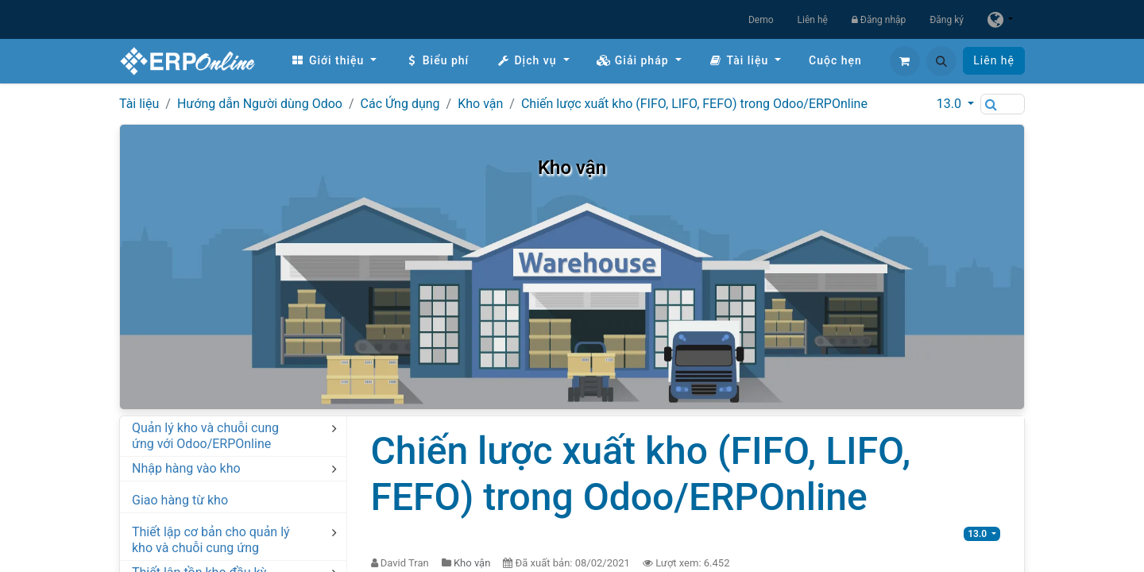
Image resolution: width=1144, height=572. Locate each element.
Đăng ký (947, 19)
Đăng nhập (879, 19)
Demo (761, 19)
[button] (941, 61)
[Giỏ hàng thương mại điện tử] (905, 61)
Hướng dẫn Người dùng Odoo (259, 103)
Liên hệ (813, 19)
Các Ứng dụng (400, 103)
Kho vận (480, 103)
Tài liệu (139, 103)
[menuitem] (333, 61)
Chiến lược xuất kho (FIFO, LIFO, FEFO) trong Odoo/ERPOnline (694, 103)
